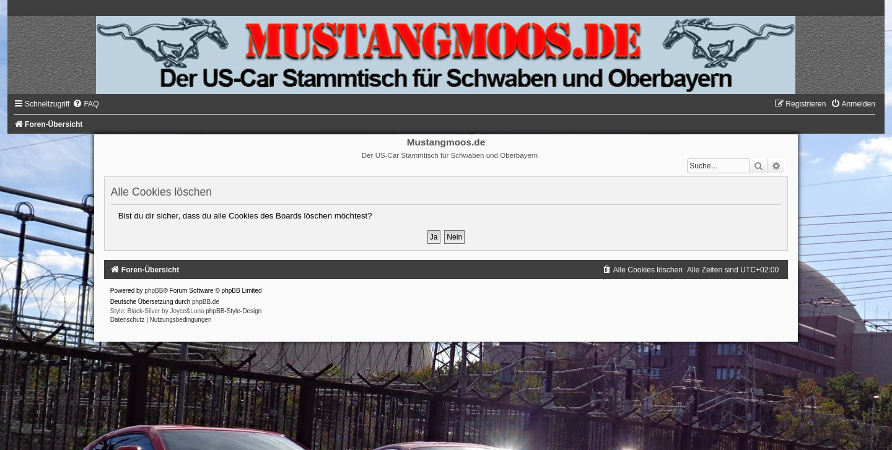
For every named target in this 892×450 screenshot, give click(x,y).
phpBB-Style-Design (233, 311)
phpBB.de (205, 301)
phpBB (153, 290)
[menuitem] (85, 104)
